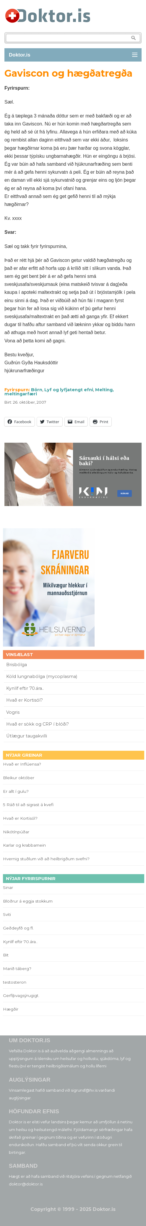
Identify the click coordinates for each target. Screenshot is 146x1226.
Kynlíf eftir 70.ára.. (25, 688)
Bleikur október (18, 777)
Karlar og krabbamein (24, 845)
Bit (6, 955)
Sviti (7, 914)
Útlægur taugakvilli (26, 736)
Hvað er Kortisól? (25, 700)
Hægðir (10, 1009)
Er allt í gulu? (16, 791)
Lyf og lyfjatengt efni (68, 389)
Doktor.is (19, 55)
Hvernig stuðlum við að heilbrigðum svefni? (46, 858)
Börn (36, 389)
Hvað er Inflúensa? (22, 764)
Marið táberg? (17, 968)
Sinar (8, 887)
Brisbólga (16, 664)
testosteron (14, 982)
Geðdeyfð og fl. (18, 928)
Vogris (13, 712)
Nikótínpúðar (16, 831)
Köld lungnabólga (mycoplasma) (41, 676)
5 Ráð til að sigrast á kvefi (29, 804)
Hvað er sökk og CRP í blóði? (37, 724)
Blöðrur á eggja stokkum (28, 901)
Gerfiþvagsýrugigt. (21, 995)
